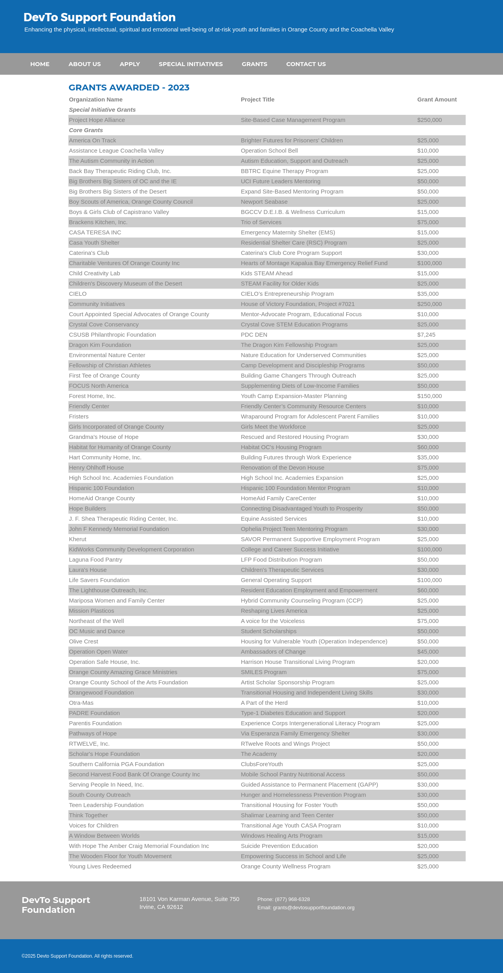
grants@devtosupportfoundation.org (314, 907)
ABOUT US (84, 64)
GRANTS (254, 64)
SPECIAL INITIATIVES (191, 64)
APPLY (130, 64)
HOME (40, 64)
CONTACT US (306, 64)
